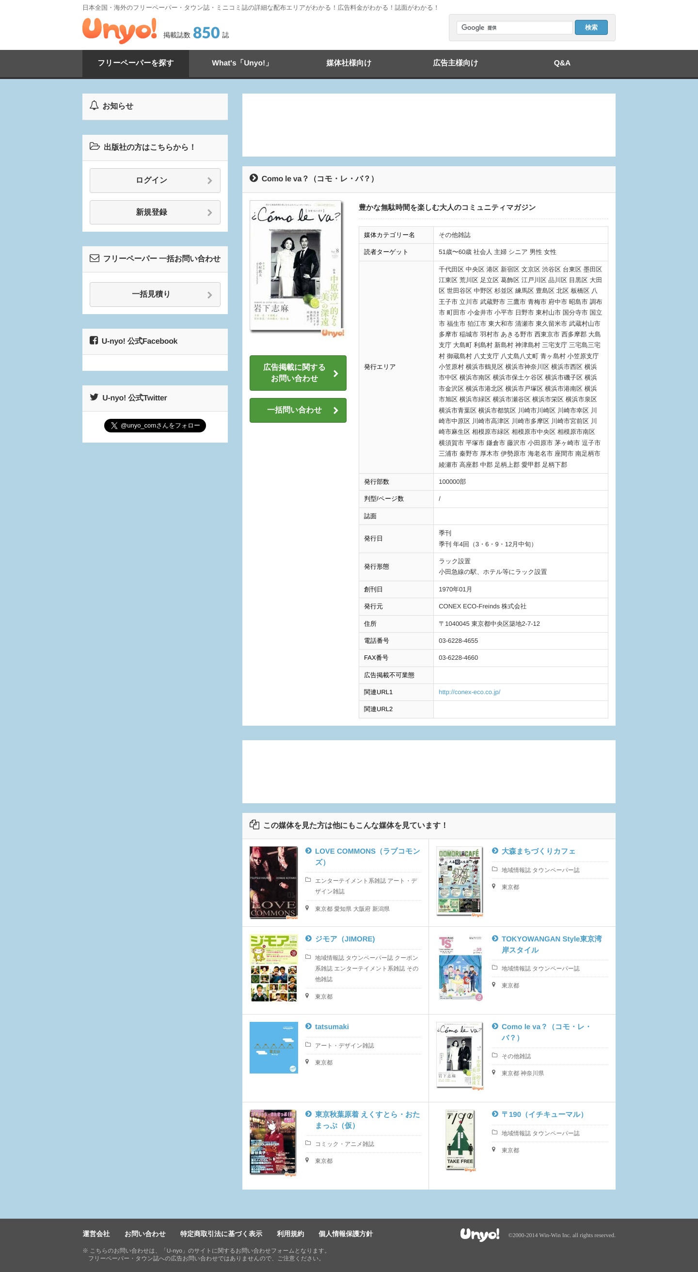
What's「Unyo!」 (242, 63)
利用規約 (288, 1234)
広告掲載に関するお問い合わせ (301, 373)
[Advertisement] (429, 125)
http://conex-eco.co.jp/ (469, 692)
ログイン (174, 180)
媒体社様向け (349, 63)
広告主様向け (455, 63)
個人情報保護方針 (343, 1234)
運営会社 (96, 1234)
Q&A (562, 63)
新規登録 (174, 212)
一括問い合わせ (303, 410)
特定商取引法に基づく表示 (220, 1234)
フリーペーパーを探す (135, 63)
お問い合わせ (144, 1234)
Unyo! (119, 31)
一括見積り (172, 294)
